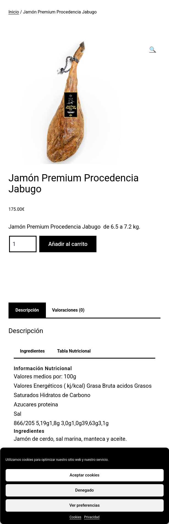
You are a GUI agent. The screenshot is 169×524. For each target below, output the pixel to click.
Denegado (84, 490)
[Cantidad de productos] (23, 244)
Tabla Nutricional (74, 351)
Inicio (14, 12)
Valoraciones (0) (68, 310)
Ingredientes (32, 351)
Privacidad (91, 517)
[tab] (27, 310)
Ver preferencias (84, 505)
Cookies (75, 517)
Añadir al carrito (68, 244)
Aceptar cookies (84, 475)
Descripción (27, 310)
